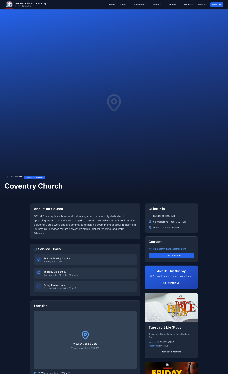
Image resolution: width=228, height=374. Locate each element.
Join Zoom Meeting (171, 351)
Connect (173, 4)
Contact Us (171, 283)
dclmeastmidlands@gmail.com (169, 248)
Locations (140, 4)
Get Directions (171, 255)
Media (188, 4)
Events (157, 4)
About (124, 4)
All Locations (14, 177)
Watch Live (216, 4)
